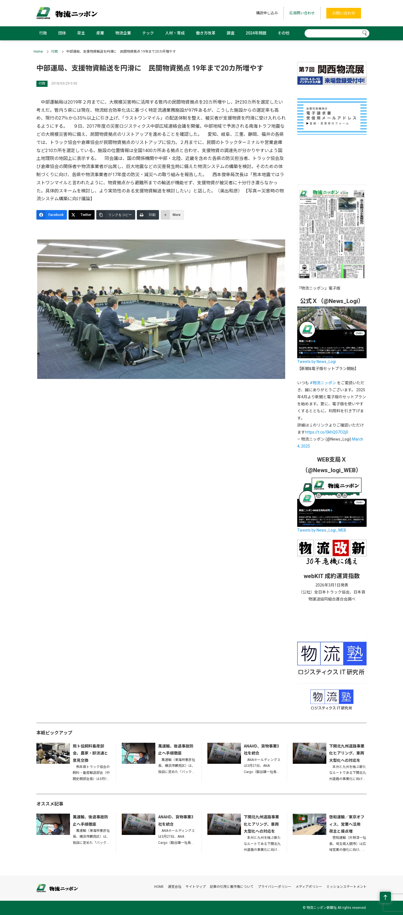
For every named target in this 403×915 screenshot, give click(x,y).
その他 (283, 33)
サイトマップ (196, 887)
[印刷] (148, 215)
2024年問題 (256, 33)
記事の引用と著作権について (232, 887)
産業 (100, 33)
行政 (43, 33)
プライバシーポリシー (274, 887)
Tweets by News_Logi (316, 361)
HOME (159, 887)
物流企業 (123, 33)
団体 (62, 33)
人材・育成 (175, 33)
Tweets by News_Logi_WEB (321, 530)
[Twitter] (82, 215)
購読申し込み (267, 13)
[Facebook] (51, 215)
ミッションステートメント (346, 887)
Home (38, 51)
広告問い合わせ (302, 13)
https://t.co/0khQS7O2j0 (326, 432)
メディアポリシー (309, 887)
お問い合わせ (343, 13)
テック (148, 33)
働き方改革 (205, 33)
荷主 (81, 33)
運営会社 (174, 887)
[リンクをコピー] (115, 215)
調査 (231, 33)
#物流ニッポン (323, 383)
